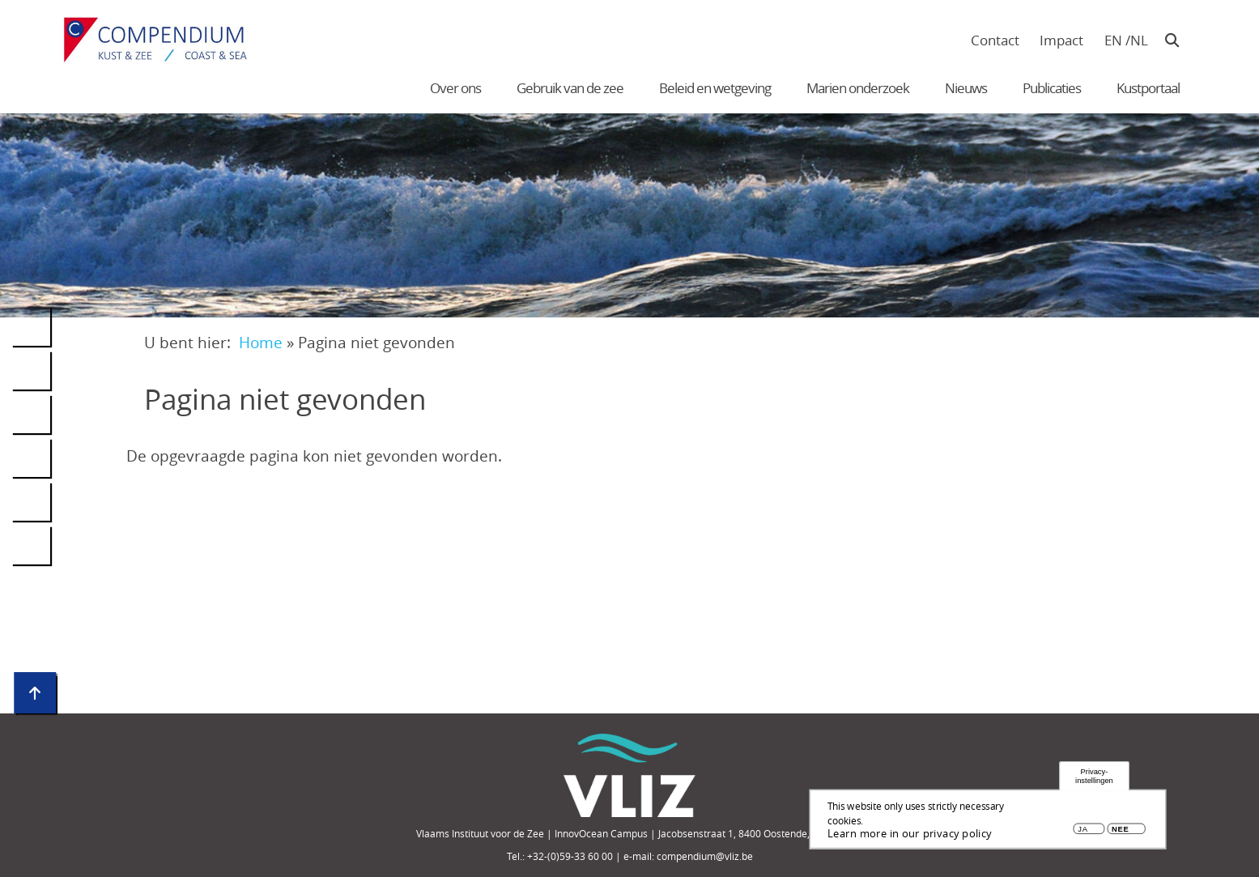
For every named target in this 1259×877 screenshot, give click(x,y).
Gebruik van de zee (570, 88)
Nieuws (966, 88)
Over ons (455, 88)
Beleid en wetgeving (715, 88)
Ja (1082, 831)
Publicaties (1052, 88)
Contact (995, 40)
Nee (1120, 831)
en (1113, 40)
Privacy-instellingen (1094, 777)
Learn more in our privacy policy (909, 835)
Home (261, 342)
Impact (1061, 40)
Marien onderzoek (857, 88)
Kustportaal (1148, 88)
